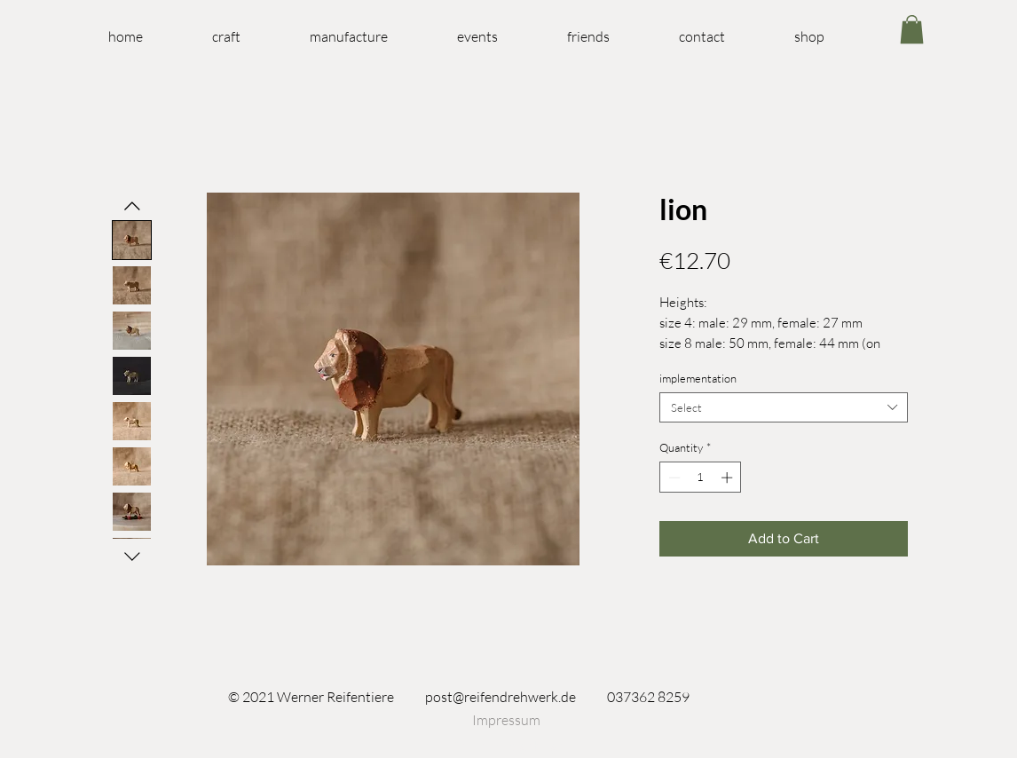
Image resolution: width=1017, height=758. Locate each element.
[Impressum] (505, 719)
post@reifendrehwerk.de (500, 697)
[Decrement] (672, 477)
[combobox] (783, 407)
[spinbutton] (700, 477)
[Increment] (728, 477)
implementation (698, 378)
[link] (912, 29)
